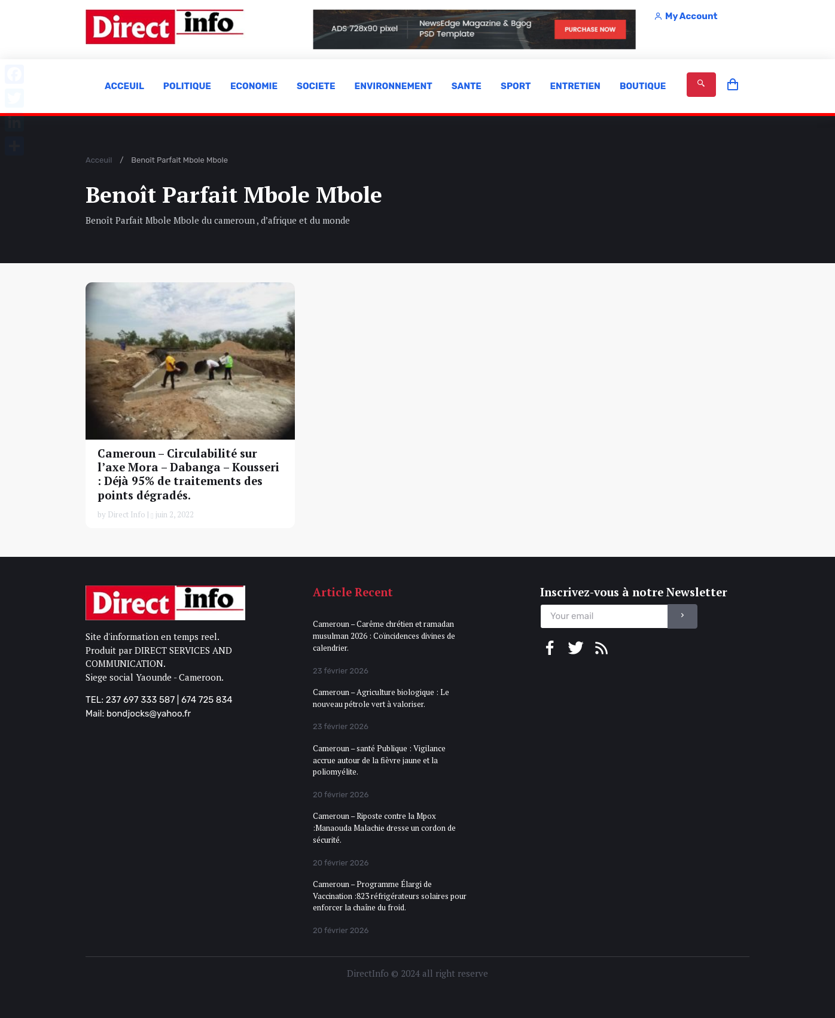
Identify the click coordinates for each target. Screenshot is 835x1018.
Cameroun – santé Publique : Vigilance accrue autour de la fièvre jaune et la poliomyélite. (379, 760)
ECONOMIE (254, 86)
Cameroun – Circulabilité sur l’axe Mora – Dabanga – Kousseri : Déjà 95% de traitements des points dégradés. (188, 474)
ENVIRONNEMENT (393, 86)
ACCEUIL (124, 86)
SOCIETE (316, 86)
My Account (685, 16)
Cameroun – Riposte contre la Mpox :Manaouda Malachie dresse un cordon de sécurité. (384, 827)
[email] (604, 616)
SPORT (516, 86)
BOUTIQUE (643, 86)
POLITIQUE (187, 86)
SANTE (467, 86)
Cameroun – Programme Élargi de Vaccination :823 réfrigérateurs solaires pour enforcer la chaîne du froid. (390, 896)
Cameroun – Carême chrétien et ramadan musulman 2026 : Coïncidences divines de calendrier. (384, 635)
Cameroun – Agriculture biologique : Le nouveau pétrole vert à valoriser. (381, 698)
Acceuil (99, 160)
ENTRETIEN (575, 86)
